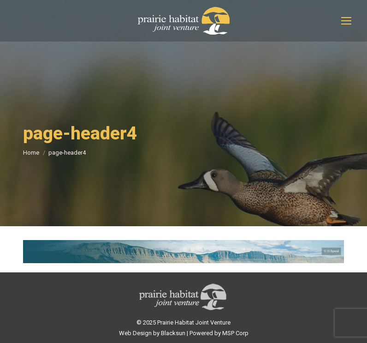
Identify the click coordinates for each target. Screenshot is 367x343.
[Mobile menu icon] (346, 21)
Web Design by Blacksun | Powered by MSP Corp (184, 333)
